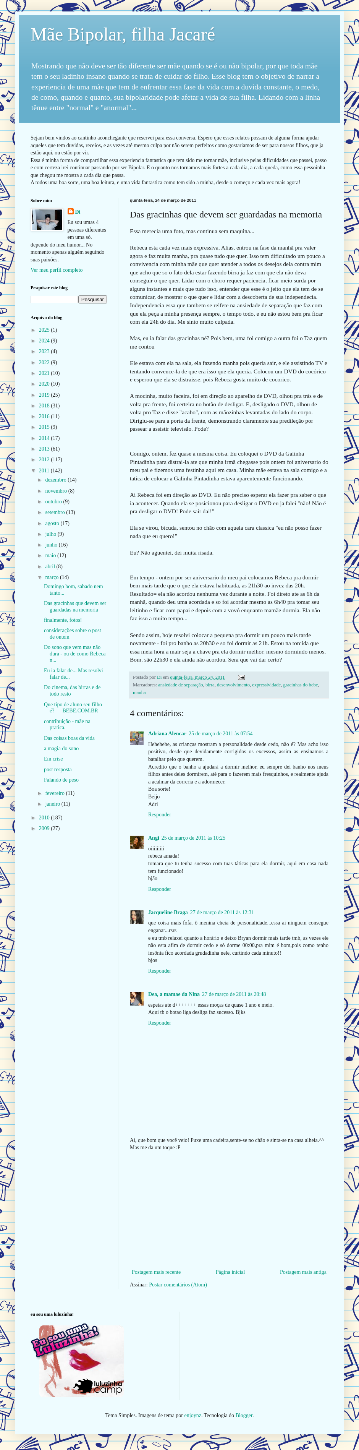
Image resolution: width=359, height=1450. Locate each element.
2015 (45, 427)
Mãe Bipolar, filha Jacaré (123, 34)
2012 (45, 459)
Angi (153, 838)
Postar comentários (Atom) (178, 1285)
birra (210, 685)
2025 (45, 330)
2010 (45, 818)
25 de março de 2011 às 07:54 (220, 733)
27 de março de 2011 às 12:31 (222, 912)
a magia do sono (61, 748)
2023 (45, 351)
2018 (45, 406)
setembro (55, 512)
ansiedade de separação (180, 685)
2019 (45, 395)
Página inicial (230, 1272)
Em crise (53, 759)
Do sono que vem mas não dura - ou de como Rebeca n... (75, 653)
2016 (45, 416)
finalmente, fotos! (63, 620)
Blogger (244, 1415)
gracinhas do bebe (300, 685)
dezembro (56, 480)
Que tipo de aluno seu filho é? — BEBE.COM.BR (73, 708)
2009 (45, 828)
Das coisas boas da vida (69, 738)
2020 (45, 384)
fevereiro (55, 793)
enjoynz (192, 1415)
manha (139, 692)
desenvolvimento (233, 685)
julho (51, 534)
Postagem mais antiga (303, 1272)
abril (50, 566)
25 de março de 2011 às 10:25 (193, 838)
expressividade (266, 685)
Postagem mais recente (156, 1272)
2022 (45, 362)
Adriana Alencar (167, 733)
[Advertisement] (229, 1210)
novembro (56, 491)
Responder (159, 814)
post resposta (58, 769)
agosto (52, 523)
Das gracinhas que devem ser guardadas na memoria (75, 606)
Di (78, 212)
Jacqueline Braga (168, 912)
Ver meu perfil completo (56, 270)
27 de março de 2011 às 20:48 (234, 994)
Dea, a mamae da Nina (174, 994)
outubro (54, 501)
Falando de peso (61, 780)
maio (51, 555)
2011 (45, 471)
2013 (45, 449)
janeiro (53, 804)
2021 (45, 373)
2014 (45, 438)
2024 (45, 341)
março (52, 577)
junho (51, 545)
